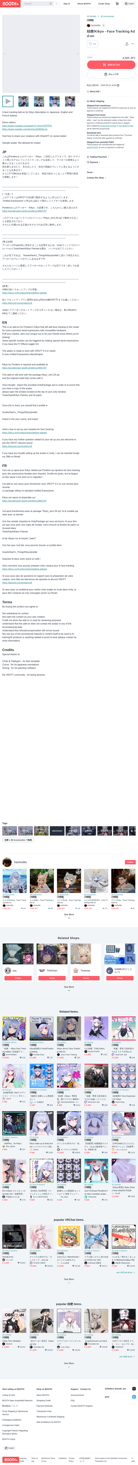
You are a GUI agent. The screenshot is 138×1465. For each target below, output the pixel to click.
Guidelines (63, 1458)
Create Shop (104, 4)
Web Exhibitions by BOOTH (48, 1422)
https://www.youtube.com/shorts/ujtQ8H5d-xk (24, 129)
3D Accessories (107, 16)
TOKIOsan (52, 970)
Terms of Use (34, 1459)
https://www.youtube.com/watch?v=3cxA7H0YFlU (27, 126)
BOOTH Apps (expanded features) (17, 1400)
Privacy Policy (71, 1459)
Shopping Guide (43, 1400)
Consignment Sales (10, 1425)
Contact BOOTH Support (82, 1406)
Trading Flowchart (98, 157)
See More (69, 989)
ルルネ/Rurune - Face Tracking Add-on (14, 901)
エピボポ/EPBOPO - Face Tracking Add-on (96, 901)
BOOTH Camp (8, 1439)
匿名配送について (10, 1406)
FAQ (73, 1400)
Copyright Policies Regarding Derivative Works (15, 1432)
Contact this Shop (95, 178)
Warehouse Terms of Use (48, 1459)
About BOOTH (84, 4)
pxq (14, 970)
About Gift (94, 91)
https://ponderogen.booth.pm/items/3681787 (24, 211)
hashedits (20, 862)
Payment (94, 162)
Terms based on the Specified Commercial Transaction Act (111, 1459)
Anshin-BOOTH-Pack (108, 126)
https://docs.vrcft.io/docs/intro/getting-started (24, 293)
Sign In (66, 4)
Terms (90, 172)
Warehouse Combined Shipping (50, 1417)
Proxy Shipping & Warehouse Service (15, 1413)
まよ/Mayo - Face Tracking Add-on (42, 901)
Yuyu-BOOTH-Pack (126, 126)
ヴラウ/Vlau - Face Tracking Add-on (122, 901)
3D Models (91, 16)
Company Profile (22, 1459)
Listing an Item (8, 1395)
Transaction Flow (43, 1411)
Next (78, 54)
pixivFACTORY (92, 147)
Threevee (85, 970)
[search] (50, 4)
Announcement (77, 1395)
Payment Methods (44, 1406)
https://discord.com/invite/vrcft (17, 303)
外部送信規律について (85, 1459)
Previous (4, 54)
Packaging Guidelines (11, 1420)
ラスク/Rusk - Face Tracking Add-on (69, 901)
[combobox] (37, 3)
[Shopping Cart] (117, 3)
